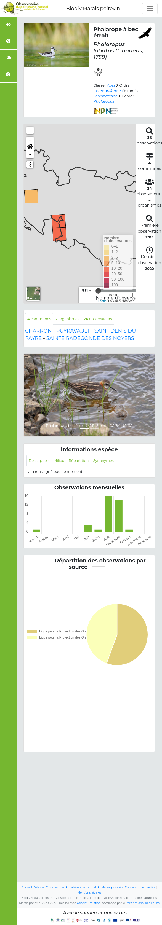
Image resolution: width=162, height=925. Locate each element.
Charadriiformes (108, 91)
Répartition (79, 461)
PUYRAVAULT (73, 331)
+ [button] (30, 140)
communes (39, 319)
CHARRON (38, 331)
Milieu (59, 461)
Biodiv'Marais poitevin (93, 9)
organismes (67, 319)
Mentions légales (89, 892)
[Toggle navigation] (150, 8)
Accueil (27, 887)
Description (39, 461)
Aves (111, 85)
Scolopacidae (106, 96)
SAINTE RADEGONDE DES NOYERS (90, 338)
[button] (30, 147)
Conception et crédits (140, 887)
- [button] (30, 154)
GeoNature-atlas (88, 903)
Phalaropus (104, 101)
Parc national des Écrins (142, 903)
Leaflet (102, 300)
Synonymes (103, 461)
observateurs (98, 319)
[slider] (98, 291)
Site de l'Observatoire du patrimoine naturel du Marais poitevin (78, 887)
